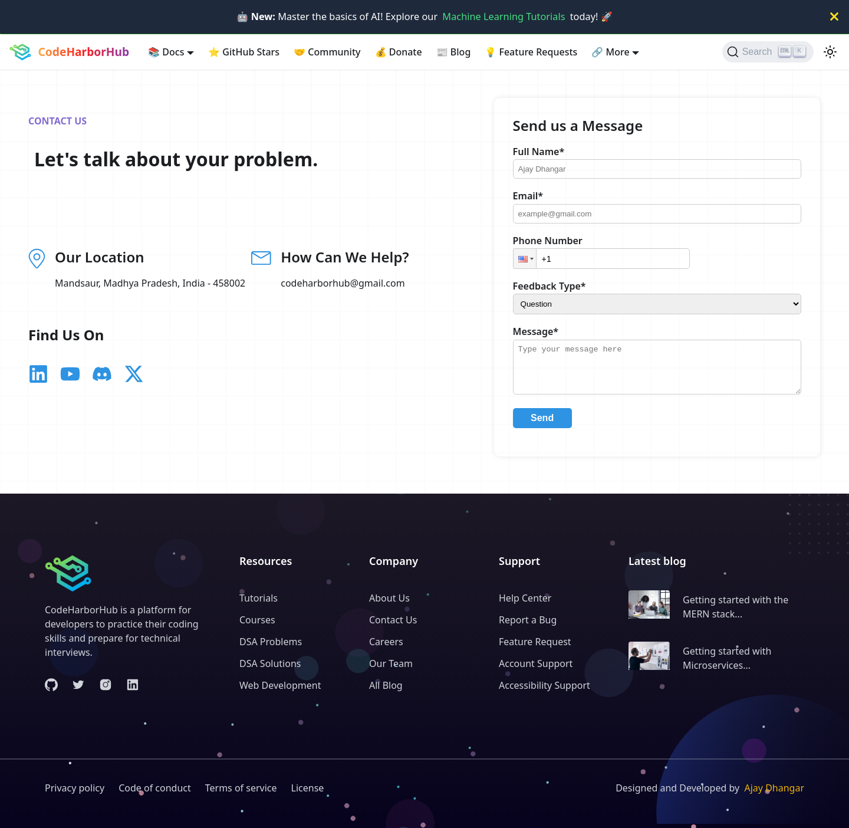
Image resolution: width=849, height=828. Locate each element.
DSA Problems (270, 641)
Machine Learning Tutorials (503, 16)
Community (327, 52)
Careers (386, 641)
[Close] (834, 17)
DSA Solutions (270, 663)
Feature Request (535, 641)
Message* (542, 331)
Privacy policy (74, 787)
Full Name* (545, 151)
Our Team (391, 663)
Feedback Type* (558, 286)
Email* (534, 195)
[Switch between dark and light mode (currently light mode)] (830, 51)
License (307, 787)
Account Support (535, 663)
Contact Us (393, 619)
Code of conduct (155, 787)
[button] (531, 258)
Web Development (280, 685)
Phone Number (554, 240)
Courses (257, 619)
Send (548, 427)
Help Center (525, 598)
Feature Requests (531, 52)
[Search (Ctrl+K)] (768, 52)
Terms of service (241, 787)
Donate (398, 52)
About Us (389, 598)
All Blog (386, 685)
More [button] (610, 51)
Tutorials (258, 598)
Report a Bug (528, 619)
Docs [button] (166, 51)
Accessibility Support (544, 685)
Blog (453, 52)
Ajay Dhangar (774, 787)
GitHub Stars (243, 52)
